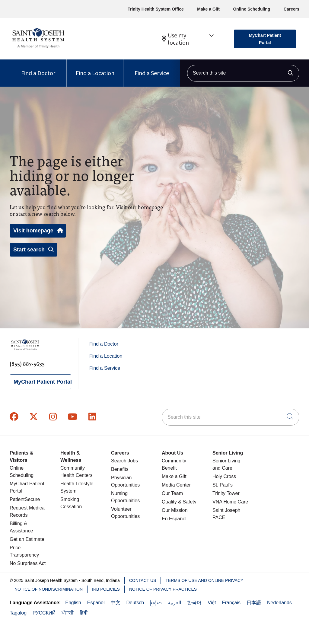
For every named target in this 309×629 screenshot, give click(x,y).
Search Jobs (124, 460)
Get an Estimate (27, 539)
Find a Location (95, 68)
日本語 (254, 602)
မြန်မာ (156, 602)
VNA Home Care (230, 501)
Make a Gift (208, 9)
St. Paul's (222, 484)
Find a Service (151, 68)
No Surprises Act (28, 563)
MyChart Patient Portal (265, 39)
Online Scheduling (251, 9)
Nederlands (279, 602)
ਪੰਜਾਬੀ (68, 612)
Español (96, 602)
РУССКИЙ (44, 612)
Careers (291, 9)
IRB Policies (106, 589)
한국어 (194, 602)
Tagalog (18, 612)
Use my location (175, 39)
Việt (212, 602)
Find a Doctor (38, 68)
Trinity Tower (226, 493)
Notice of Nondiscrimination (48, 589)
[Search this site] (243, 73)
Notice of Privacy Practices (163, 589)
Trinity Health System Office (156, 9)
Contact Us (142, 580)
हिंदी (84, 612)
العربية (174, 602)
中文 (115, 602)
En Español (174, 518)
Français (231, 602)
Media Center (176, 484)
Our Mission (174, 510)
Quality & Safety (179, 501)
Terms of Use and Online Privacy (204, 580)
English (73, 602)
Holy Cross (224, 476)
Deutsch (135, 602)
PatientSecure (25, 499)
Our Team (172, 493)
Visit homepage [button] (37, 231)
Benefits (120, 469)
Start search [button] (33, 250)
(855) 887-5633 (27, 363)
